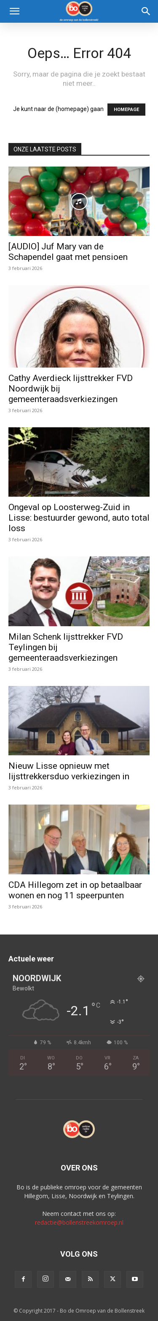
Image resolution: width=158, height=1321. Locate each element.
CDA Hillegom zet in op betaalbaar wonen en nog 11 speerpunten (75, 890)
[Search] (146, 11)
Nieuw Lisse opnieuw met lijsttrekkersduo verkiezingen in (68, 771)
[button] (14, 11)
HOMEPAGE (126, 109)
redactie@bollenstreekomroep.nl (79, 1222)
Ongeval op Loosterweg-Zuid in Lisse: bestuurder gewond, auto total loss (79, 517)
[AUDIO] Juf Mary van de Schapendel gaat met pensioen (68, 251)
